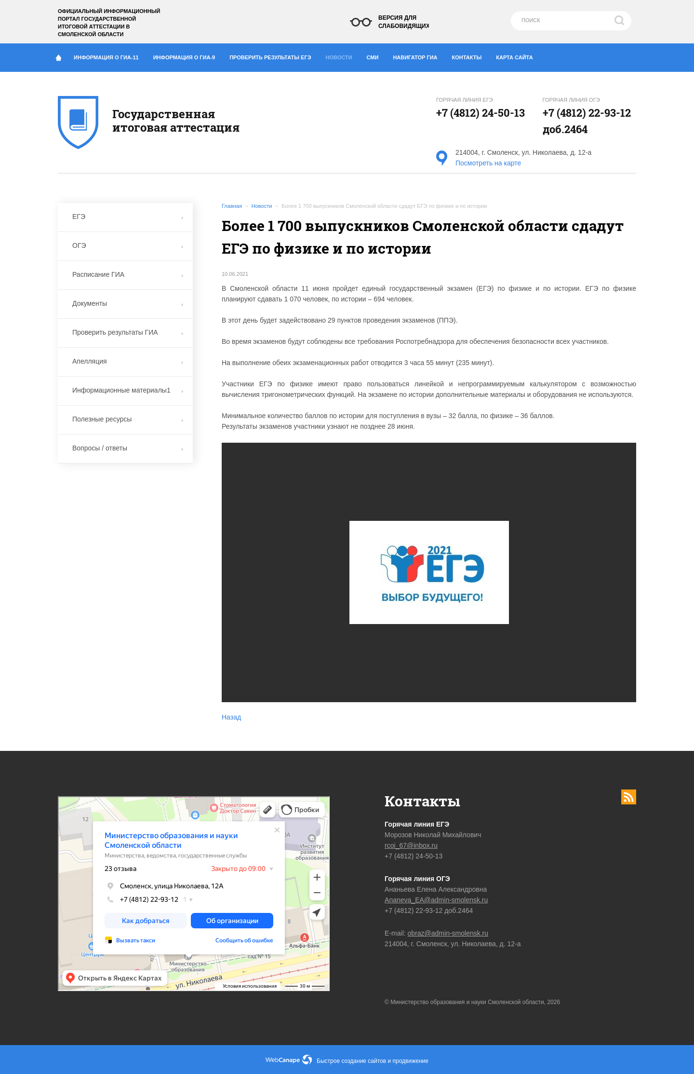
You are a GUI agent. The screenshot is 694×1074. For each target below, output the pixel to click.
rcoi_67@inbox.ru (411, 845)
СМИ (376, 55)
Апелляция (127, 361)
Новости (341, 55)
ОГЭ (127, 245)
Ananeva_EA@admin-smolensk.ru (436, 900)
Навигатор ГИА (418, 55)
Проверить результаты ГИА (127, 332)
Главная (232, 206)
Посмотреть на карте (488, 163)
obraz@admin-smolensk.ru (448, 933)
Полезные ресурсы (127, 419)
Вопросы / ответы (127, 448)
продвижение (410, 1061)
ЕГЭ (127, 216)
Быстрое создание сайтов (351, 1061)
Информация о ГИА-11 (110, 55)
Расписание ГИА (127, 274)
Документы (127, 303)
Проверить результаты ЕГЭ (273, 55)
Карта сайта (514, 57)
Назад (231, 717)
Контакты (470, 55)
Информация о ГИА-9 (187, 55)
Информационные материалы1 (127, 390)
